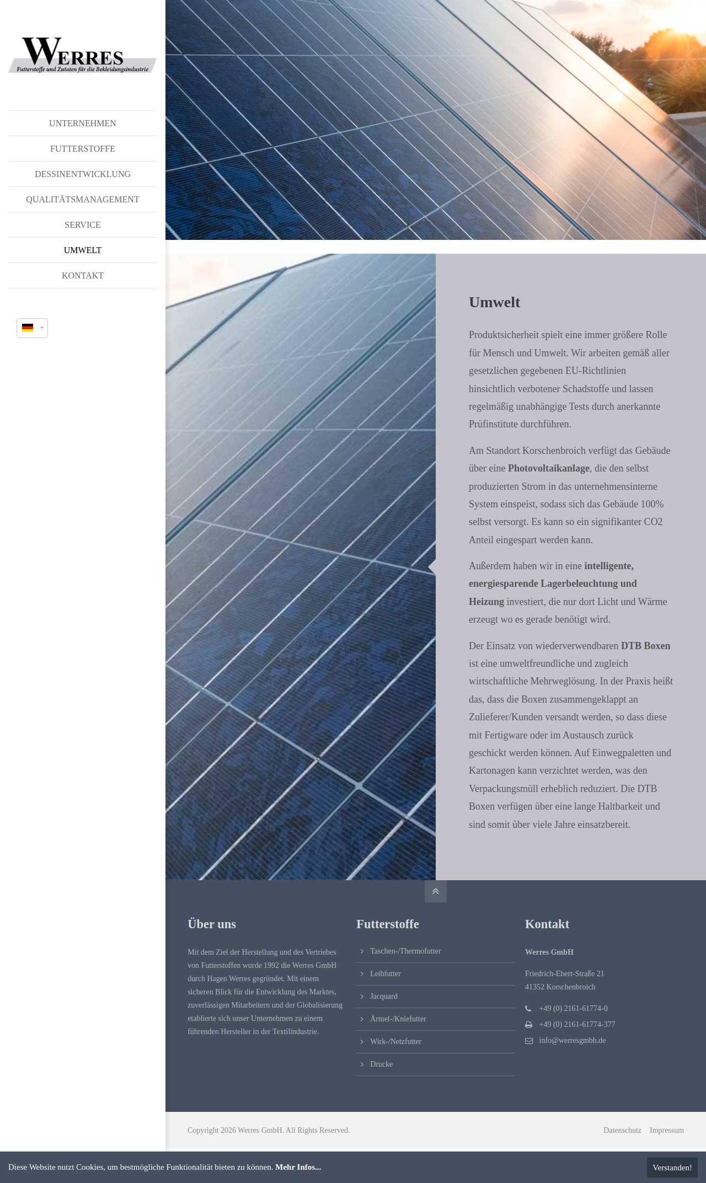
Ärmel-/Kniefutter (398, 1019)
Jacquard (384, 996)
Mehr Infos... (298, 1167)
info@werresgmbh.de (572, 1040)
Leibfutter (385, 974)
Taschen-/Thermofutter (405, 951)
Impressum (667, 1130)
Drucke (381, 1064)
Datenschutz (622, 1130)
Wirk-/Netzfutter (395, 1041)
